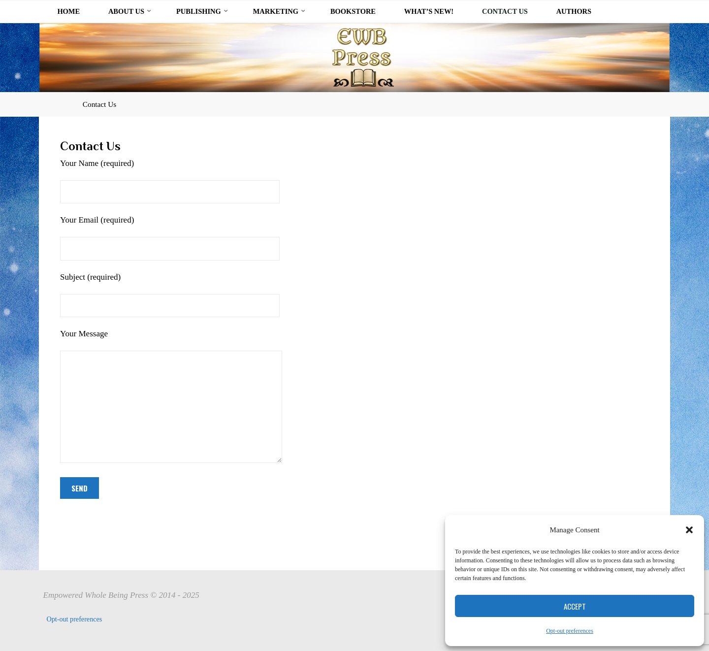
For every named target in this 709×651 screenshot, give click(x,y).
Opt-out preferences (569, 630)
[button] (689, 530)
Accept (575, 606)
